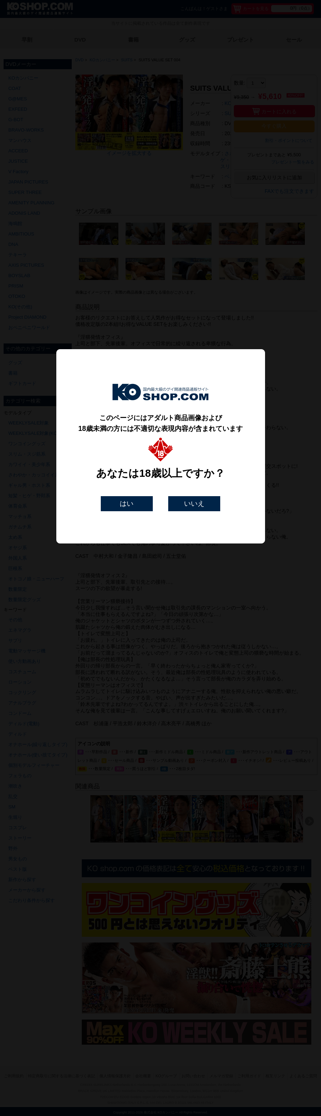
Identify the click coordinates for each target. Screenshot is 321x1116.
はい (126, 503)
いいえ (194, 503)
